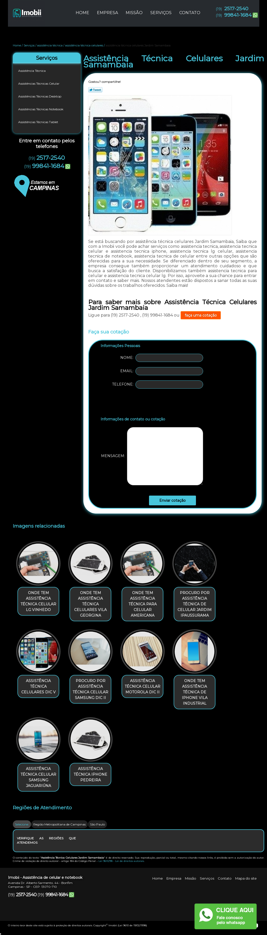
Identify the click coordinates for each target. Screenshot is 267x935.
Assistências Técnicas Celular (39, 83)
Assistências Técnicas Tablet (38, 122)
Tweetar (95, 89)
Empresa (107, 12)
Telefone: (157, 384)
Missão (134, 12)
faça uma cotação (201, 315)
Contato (189, 12)
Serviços (161, 12)
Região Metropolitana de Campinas (59, 824)
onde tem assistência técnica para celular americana (142, 604)
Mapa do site (246, 878)
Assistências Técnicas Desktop (40, 96)
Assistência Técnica (32, 71)
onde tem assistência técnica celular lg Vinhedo (38, 601)
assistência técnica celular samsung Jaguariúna (38, 777)
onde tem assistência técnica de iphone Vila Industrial (194, 692)
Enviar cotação (172, 500)
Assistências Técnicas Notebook (41, 109)
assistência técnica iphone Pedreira (90, 774)
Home (82, 12)
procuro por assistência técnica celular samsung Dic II (90, 689)
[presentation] (133, 404)
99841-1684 (238, 15)
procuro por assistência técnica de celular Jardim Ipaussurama (194, 604)
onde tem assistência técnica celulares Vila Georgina (90, 604)
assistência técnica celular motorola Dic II (142, 686)
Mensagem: (152, 456)
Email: (161, 371)
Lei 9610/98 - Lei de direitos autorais (121, 861)
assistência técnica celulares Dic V (38, 686)
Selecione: (22, 824)
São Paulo (97, 824)
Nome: (161, 358)
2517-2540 (236, 9)
